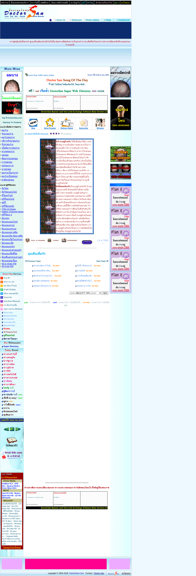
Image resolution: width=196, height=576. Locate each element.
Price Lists (8, 313)
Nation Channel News (12, 211)
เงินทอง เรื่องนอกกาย (46, 286)
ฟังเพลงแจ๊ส (7, 243)
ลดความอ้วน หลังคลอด (13, 309)
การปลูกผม (7, 162)
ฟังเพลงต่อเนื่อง (9, 260)
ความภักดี (85, 271)
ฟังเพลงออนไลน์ (9, 221)
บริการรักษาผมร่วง (11, 141)
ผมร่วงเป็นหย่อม (9, 176)
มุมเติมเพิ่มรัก (36, 253)
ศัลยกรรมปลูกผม (10, 158)
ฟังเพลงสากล (8, 225)
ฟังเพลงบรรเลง (9, 229)
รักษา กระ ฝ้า (9, 282)
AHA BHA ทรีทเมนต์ (12, 301)
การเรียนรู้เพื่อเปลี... (88, 276)
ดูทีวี (4, 202)
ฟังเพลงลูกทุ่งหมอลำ (12, 250)
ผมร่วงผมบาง (8, 137)
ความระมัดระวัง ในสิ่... (46, 266)
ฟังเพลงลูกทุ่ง (8, 246)
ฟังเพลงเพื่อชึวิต (9, 253)
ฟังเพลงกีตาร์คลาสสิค (12, 236)
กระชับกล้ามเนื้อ (10, 305)
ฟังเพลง (5, 218)
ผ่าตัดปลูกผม (8, 180)
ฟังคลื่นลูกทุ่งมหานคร (12, 257)
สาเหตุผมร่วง (8, 151)
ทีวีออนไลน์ (7, 195)
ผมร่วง (5, 130)
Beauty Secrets (10, 316)
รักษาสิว (7, 278)
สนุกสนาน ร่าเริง (87, 286)
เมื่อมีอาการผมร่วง (11, 148)
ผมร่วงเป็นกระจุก (10, 172)
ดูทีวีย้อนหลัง (8, 206)
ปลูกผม (5, 155)
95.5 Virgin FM (9, 263)
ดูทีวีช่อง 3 (7, 214)
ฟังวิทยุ (5, 188)
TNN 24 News (9, 209)
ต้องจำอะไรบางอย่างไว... (47, 276)
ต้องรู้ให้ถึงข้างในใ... (89, 281)
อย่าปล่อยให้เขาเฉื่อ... (46, 271)
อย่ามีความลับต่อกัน (45, 281)
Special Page (9, 325)
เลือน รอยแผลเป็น (11, 293)
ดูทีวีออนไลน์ (8, 199)
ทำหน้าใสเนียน (10, 290)
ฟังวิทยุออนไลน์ (9, 192)
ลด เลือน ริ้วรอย (10, 286)
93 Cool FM (7, 266)
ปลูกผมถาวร (7, 165)
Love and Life (9, 322)
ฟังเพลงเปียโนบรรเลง (12, 239)
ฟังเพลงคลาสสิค (9, 232)
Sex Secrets (8, 319)
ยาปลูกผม (6, 169)
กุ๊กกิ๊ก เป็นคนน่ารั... (88, 266)
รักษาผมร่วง (7, 133)
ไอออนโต (8, 297)
